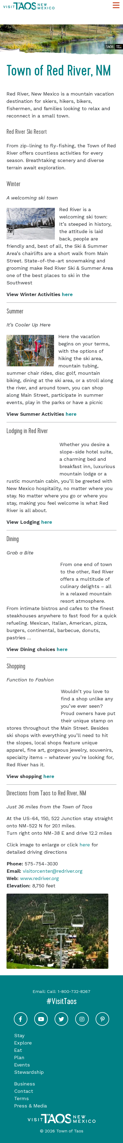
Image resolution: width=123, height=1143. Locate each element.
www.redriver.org (39, 878)
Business (24, 1084)
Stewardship (29, 1072)
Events (22, 1065)
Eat (18, 1050)
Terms (21, 1098)
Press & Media (30, 1106)
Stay (19, 1035)
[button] (15, 931)
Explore (23, 1043)
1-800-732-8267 (74, 991)
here (67, 294)
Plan (19, 1057)
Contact (23, 1091)
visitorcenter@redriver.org (53, 871)
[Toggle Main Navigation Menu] (116, 5)
